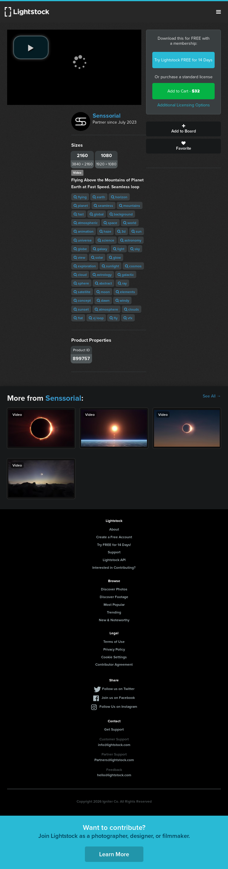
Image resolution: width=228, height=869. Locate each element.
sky (135, 248)
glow (115, 257)
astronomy (130, 240)
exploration (85, 266)
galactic (126, 274)
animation (84, 231)
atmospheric (86, 222)
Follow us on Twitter (118, 688)
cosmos (133, 266)
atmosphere (106, 309)
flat (78, 317)
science (106, 240)
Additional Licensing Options (183, 105)
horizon (119, 196)
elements (125, 291)
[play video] (31, 47)
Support (114, 552)
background (121, 214)
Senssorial (107, 115)
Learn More (114, 854)
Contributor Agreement (114, 664)
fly (114, 317)
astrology (102, 274)
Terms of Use (114, 641)
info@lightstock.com (114, 744)
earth (99, 196)
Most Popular (114, 604)
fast (79, 214)
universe (83, 240)
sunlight (110, 266)
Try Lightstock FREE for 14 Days (183, 60)
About (114, 529)
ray (122, 283)
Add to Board (183, 129)
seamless (103, 205)
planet (81, 205)
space (110, 222)
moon (103, 291)
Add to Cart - (183, 91)
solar (97, 257)
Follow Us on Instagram (118, 706)
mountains (129, 205)
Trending (114, 612)
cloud (80, 274)
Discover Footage (114, 596)
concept (82, 300)
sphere (81, 283)
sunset (81, 309)
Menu (218, 12)
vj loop (96, 317)
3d (121, 231)
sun (137, 231)
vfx (128, 317)
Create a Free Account (114, 536)
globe (80, 248)
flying (80, 196)
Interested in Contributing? (114, 567)
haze (105, 231)
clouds (131, 309)
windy (122, 300)
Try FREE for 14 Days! (114, 544)
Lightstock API (114, 559)
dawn (103, 300)
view (79, 257)
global (97, 214)
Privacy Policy (114, 649)
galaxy (100, 248)
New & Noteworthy (114, 619)
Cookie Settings (114, 656)
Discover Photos (114, 589)
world (129, 222)
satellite (82, 291)
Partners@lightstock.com (114, 759)
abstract (103, 283)
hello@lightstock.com (114, 774)
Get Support (114, 729)
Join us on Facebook (118, 697)
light (118, 248)
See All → (212, 396)
